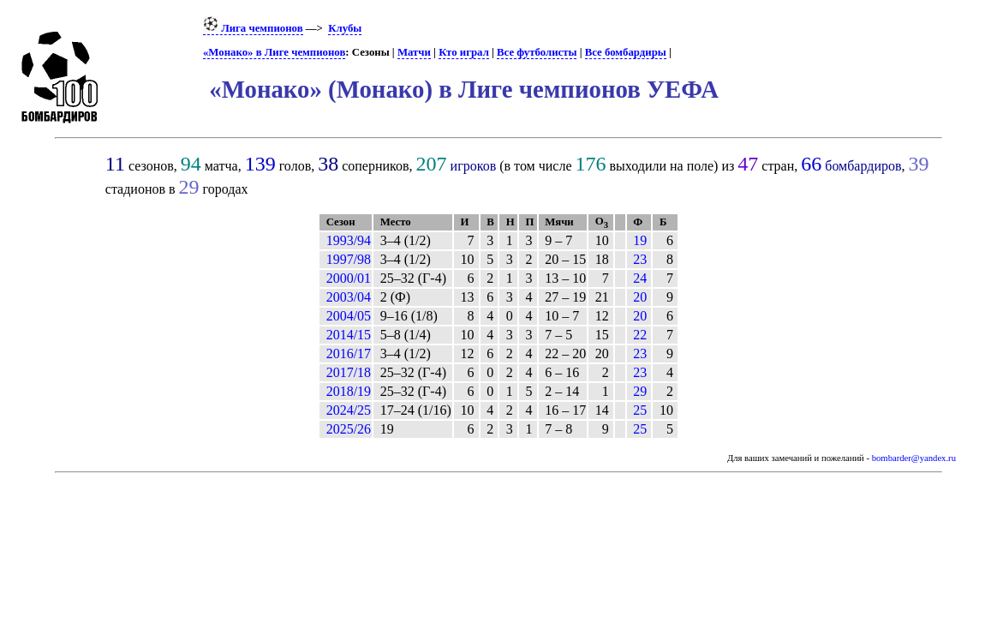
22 (640, 334)
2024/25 (348, 410)
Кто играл (464, 52)
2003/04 (348, 297)
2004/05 (348, 315)
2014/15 (348, 334)
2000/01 (348, 278)
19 (640, 240)
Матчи (414, 52)
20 (640, 297)
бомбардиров (863, 166)
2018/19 (348, 391)
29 (640, 391)
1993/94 (348, 240)
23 (640, 259)
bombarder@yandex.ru (914, 458)
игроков (474, 166)
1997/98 (348, 259)
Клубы (344, 28)
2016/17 (348, 353)
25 (640, 410)
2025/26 (348, 429)
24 (640, 278)
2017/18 (348, 372)
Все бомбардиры (625, 52)
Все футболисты (536, 52)
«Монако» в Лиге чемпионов (274, 52)
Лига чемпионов (253, 28)
